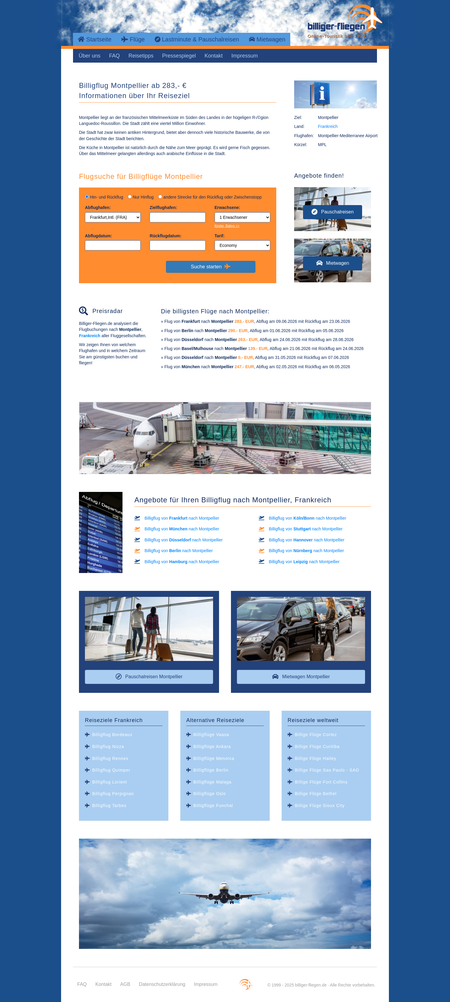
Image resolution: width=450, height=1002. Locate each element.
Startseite (94, 39)
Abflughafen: (98, 207)
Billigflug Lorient (109, 782)
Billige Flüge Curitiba (317, 746)
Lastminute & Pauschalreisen (197, 39)
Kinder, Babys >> (227, 225)
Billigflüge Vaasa (211, 734)
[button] (332, 212)
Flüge (133, 39)
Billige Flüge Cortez (316, 734)
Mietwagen (267, 39)
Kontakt (213, 55)
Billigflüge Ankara (212, 746)
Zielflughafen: (163, 207)
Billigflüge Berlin (211, 770)
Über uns (89, 55)
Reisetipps (140, 55)
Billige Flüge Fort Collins (321, 782)
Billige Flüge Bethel (315, 793)
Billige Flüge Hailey (315, 758)
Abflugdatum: (98, 235)
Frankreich (328, 126)
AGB (125, 984)
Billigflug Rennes (110, 758)
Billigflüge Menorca (213, 758)
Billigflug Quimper (111, 770)
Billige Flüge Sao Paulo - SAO (327, 770)
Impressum (244, 55)
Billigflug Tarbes (109, 805)
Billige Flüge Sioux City (320, 805)
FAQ (114, 55)
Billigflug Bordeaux (112, 734)
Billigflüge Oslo (209, 793)
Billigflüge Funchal (213, 805)
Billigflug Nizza (108, 746)
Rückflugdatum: (165, 235)
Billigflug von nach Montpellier (182, 518)
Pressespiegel (179, 55)
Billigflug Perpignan (113, 793)
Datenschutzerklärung (162, 984)
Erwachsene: (227, 207)
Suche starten (210, 267)
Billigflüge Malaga (212, 782)
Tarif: (220, 235)
